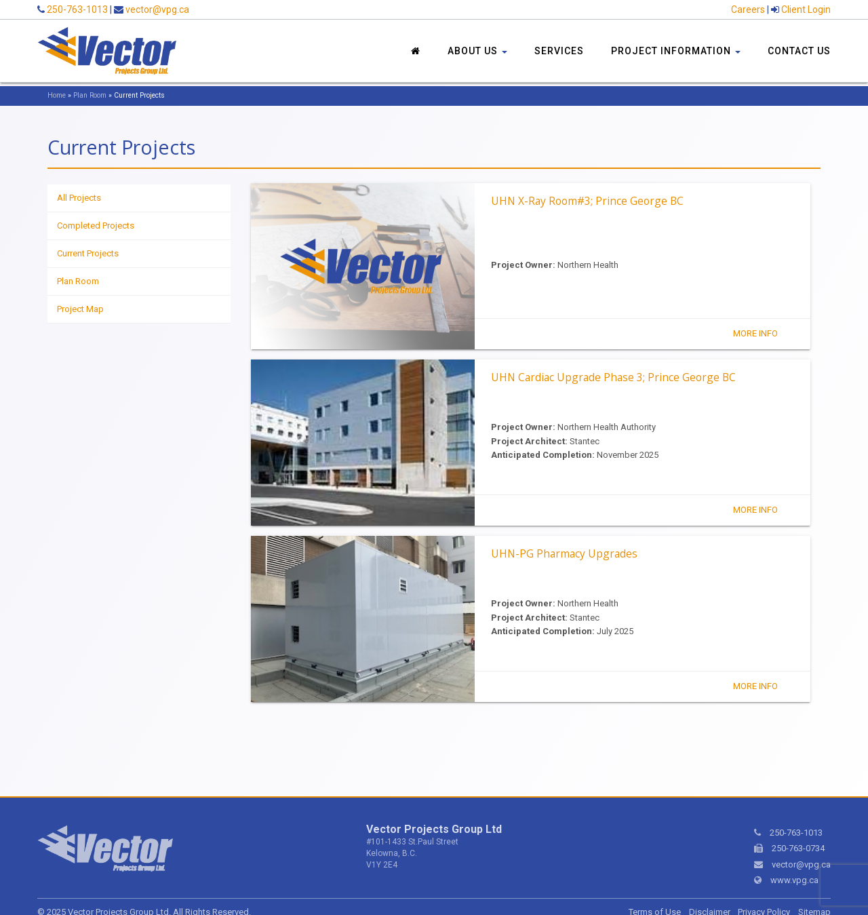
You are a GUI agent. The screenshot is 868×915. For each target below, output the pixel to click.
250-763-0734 (798, 848)
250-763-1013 (77, 9)
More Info (755, 333)
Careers (748, 9)
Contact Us (799, 50)
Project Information (676, 50)
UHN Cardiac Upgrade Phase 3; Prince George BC (613, 377)
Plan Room (89, 95)
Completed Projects (95, 225)
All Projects (79, 198)
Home (56, 95)
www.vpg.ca (794, 880)
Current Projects (88, 253)
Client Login (806, 9)
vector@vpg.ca (157, 9)
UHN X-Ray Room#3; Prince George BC (587, 200)
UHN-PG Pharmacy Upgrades (564, 553)
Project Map (80, 309)
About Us (477, 50)
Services (559, 50)
